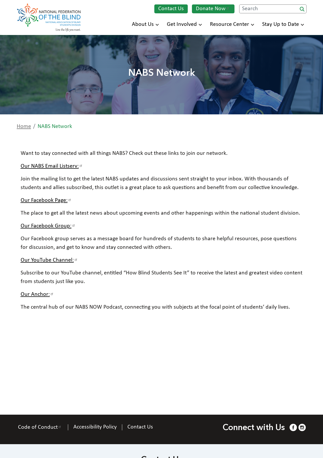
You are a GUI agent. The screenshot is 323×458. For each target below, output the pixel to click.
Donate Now (213, 9)
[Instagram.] (302, 427)
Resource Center (232, 24)
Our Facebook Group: (49, 226)
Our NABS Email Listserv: (52, 166)
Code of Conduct (40, 427)
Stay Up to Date (283, 24)
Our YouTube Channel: (50, 260)
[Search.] (273, 8)
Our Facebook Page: (47, 200)
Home (24, 127)
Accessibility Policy (95, 427)
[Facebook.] (293, 427)
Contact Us (171, 9)
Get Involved (184, 24)
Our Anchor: (38, 294)
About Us (145, 24)
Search (302, 9)
